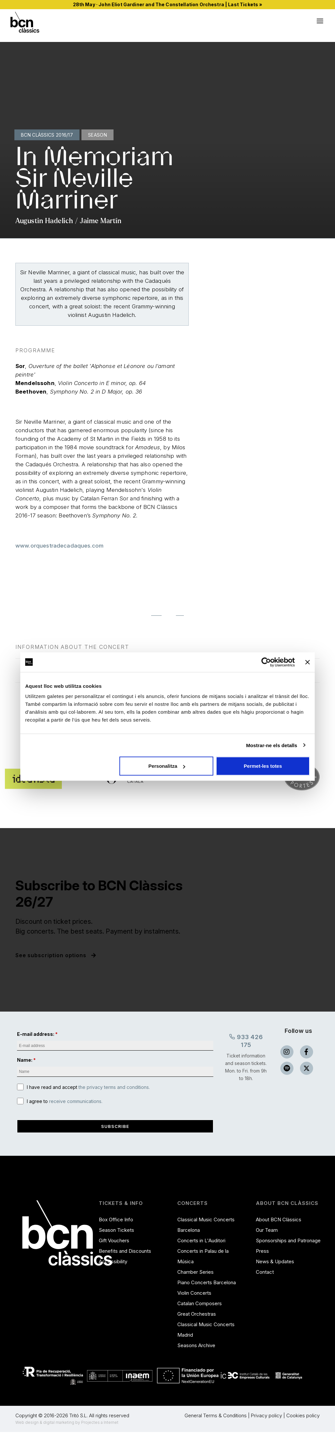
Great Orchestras (196, 1315)
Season (97, 135)
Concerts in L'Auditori (201, 1241)
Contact (265, 1273)
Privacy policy (266, 1416)
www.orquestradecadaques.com (59, 545)
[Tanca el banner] (307, 662)
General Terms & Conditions (216, 1416)
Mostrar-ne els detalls (271, 745)
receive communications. (75, 1101)
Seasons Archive (196, 1346)
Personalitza (166, 766)
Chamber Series (195, 1273)
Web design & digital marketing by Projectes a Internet (66, 1423)
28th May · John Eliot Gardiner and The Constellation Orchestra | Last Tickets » (167, 4)
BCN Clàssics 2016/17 (47, 135)
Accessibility (113, 1262)
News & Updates (275, 1262)
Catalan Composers (199, 1304)
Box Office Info (116, 1220)
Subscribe (115, 1127)
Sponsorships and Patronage (288, 1241)
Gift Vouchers (114, 1241)
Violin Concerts (194, 1294)
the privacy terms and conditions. (114, 1087)
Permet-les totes (263, 766)
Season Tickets (116, 1231)
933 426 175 (246, 1040)
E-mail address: (35, 1034)
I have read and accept (88, 1087)
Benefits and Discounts (125, 1252)
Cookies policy (303, 1416)
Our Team (267, 1231)
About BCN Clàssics (278, 1220)
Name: (24, 1060)
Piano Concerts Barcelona (206, 1283)
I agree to (64, 1101)
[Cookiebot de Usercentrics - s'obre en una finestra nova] (266, 662)
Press (262, 1252)
